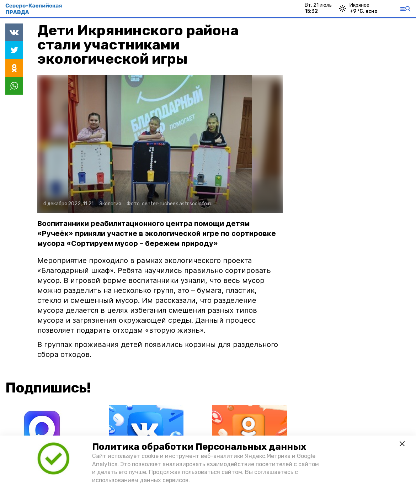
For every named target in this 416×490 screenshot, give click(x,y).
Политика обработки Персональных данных (199, 446)
